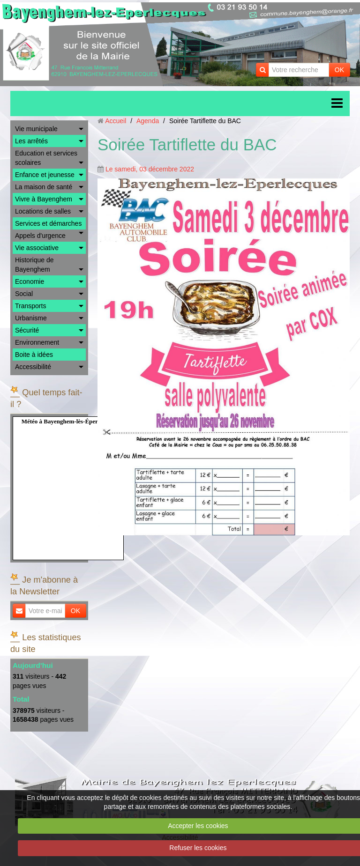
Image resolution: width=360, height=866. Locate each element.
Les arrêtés (31, 141)
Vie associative (37, 248)
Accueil (115, 121)
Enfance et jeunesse (45, 174)
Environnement (37, 342)
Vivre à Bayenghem (43, 199)
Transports (30, 306)
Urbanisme (31, 318)
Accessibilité (33, 366)
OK (339, 70)
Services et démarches (48, 223)
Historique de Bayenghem (34, 264)
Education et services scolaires (46, 157)
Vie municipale (36, 129)
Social (24, 293)
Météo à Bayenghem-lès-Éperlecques (69, 421)
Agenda (147, 121)
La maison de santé (43, 187)
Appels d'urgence (40, 235)
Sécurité (27, 330)
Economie (29, 281)
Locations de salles (43, 211)
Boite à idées (34, 354)
